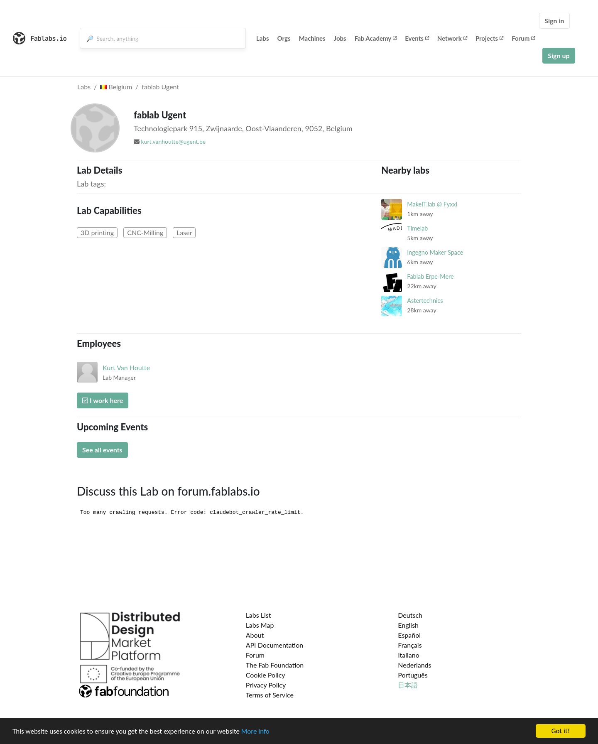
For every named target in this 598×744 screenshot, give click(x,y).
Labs (262, 38)
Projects (489, 38)
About (255, 635)
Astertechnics (425, 300)
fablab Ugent (160, 87)
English (408, 625)
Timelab (417, 228)
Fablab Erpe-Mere (430, 276)
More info (255, 731)
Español (409, 635)
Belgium (116, 87)
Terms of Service (270, 695)
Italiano (408, 655)
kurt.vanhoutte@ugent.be (173, 141)
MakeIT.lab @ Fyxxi (432, 204)
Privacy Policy (266, 685)
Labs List (258, 615)
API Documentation (275, 645)
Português (412, 675)
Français (410, 645)
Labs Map (260, 625)
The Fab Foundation (275, 665)
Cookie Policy (265, 675)
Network (452, 38)
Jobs (340, 38)
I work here (102, 400)
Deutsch (410, 615)
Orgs (284, 38)
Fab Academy (376, 38)
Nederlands (414, 665)
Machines (312, 38)
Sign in (554, 21)
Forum (523, 38)
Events (417, 38)
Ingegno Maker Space (435, 252)
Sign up (558, 55)
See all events (102, 450)
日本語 (408, 685)
